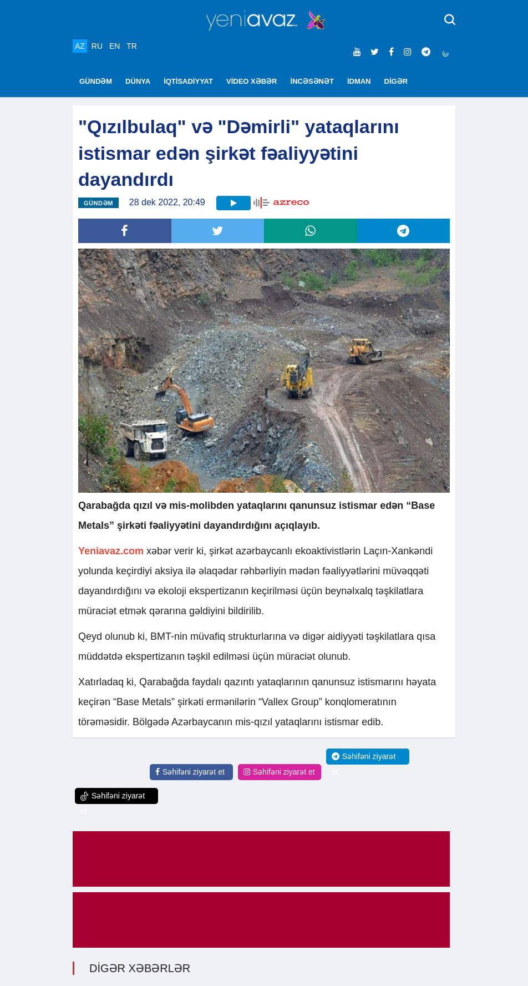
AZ (80, 46)
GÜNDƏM (95, 81)
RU (97, 46)
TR (131, 46)
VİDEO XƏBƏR (251, 81)
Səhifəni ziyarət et (190, 771)
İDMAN (359, 81)
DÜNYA (137, 81)
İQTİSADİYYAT (188, 81)
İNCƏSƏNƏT (312, 81)
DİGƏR (396, 81)
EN (114, 46)
